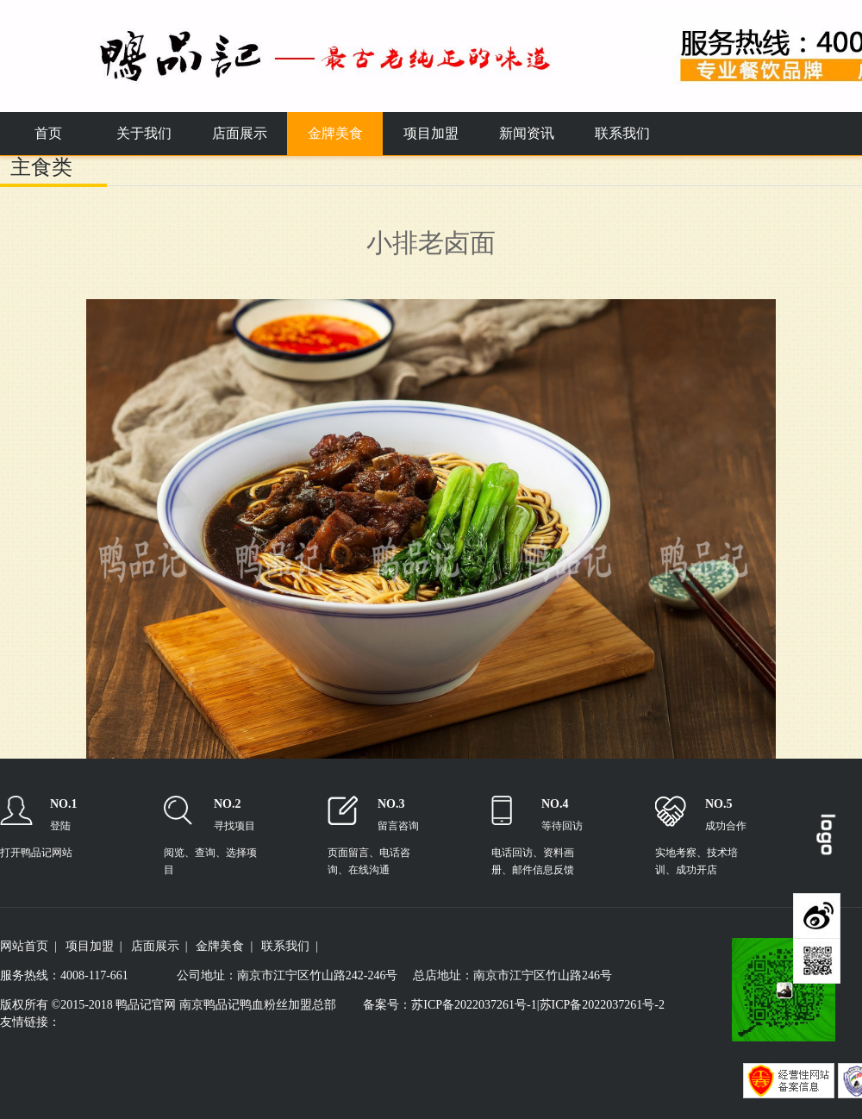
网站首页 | (28, 946)
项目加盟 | (94, 946)
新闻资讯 (526, 133)
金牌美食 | (224, 946)
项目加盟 (431, 133)
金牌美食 (335, 133)
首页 (48, 133)
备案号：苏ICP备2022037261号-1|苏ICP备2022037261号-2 (514, 1004)
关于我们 (144, 133)
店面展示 (239, 133)
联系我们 (622, 133)
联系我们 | (289, 946)
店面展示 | (159, 946)
